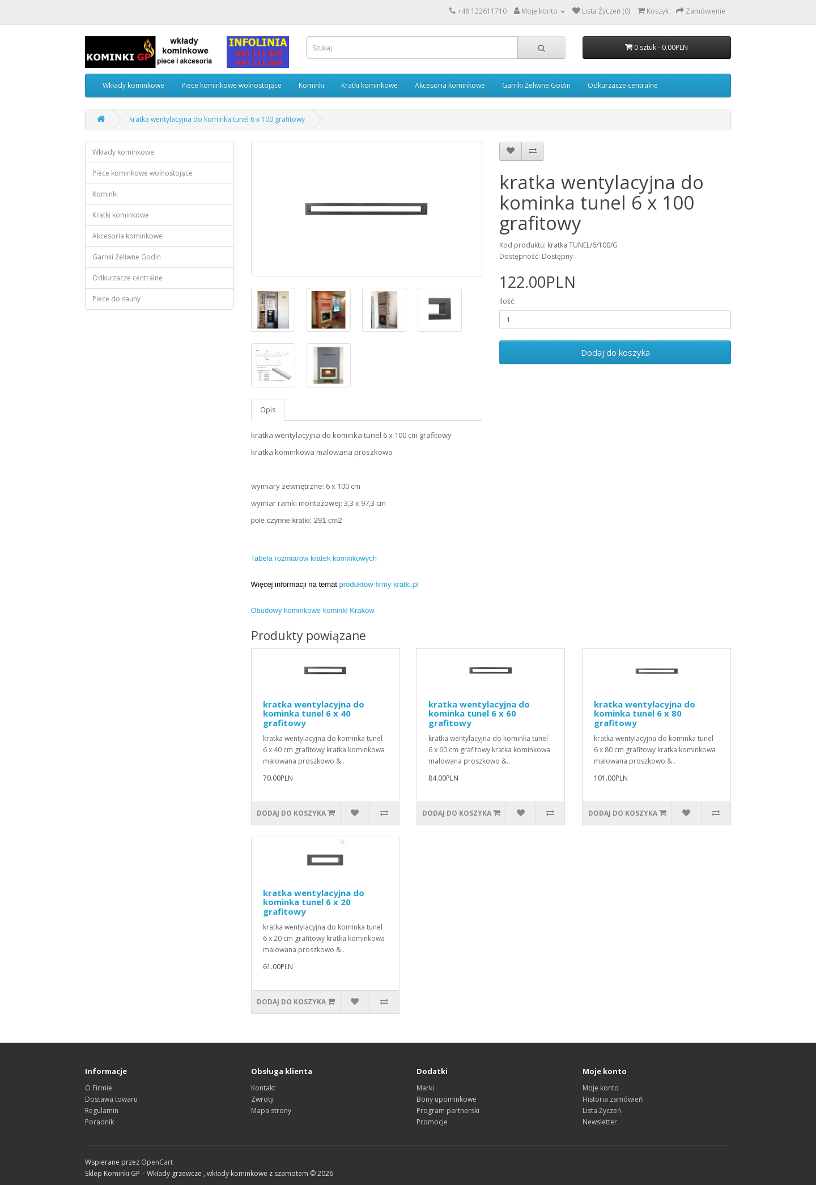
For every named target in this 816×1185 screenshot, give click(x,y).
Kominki (311, 85)
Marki (425, 1088)
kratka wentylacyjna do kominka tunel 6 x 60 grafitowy (479, 713)
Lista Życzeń (602, 1110)
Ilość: (507, 301)
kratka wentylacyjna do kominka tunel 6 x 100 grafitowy (217, 119)
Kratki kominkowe (369, 85)
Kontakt (263, 1088)
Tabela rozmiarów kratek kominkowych (314, 558)
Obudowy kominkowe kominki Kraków (313, 610)
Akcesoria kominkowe (450, 85)
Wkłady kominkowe (133, 85)
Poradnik (99, 1122)
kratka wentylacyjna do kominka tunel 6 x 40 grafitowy (313, 713)
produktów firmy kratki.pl (379, 584)
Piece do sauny (116, 299)
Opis (267, 410)
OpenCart (157, 1162)
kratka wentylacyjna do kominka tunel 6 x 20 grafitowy (313, 902)
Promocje (432, 1122)
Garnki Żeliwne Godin (536, 85)
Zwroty (262, 1099)
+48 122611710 (482, 11)
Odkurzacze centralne (623, 85)
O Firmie (98, 1088)
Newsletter (600, 1122)
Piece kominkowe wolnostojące (231, 85)
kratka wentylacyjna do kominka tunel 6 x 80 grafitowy (644, 713)
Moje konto (601, 1088)
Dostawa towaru (111, 1099)
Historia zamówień (613, 1099)
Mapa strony (271, 1110)
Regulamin (101, 1110)
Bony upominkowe (446, 1099)
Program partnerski (447, 1110)
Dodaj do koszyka (615, 352)
